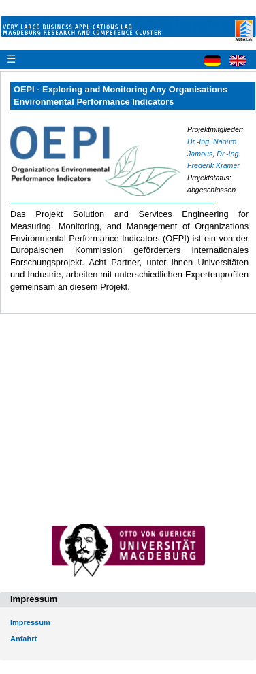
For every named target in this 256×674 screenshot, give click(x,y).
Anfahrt (23, 639)
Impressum (30, 622)
